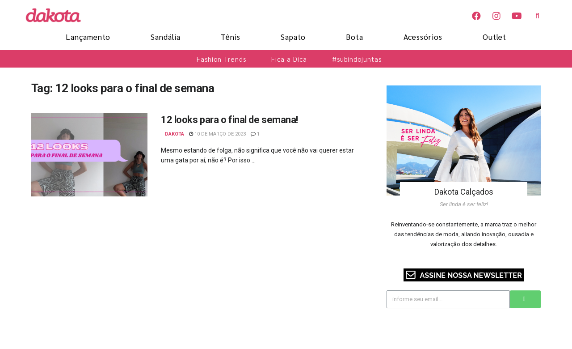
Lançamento (88, 37)
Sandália (166, 37)
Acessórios (423, 37)
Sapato (293, 37)
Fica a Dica (289, 59)
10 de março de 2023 (217, 134)
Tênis (230, 37)
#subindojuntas (357, 59)
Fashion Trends (221, 59)
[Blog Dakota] (58, 15)
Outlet (494, 37)
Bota (354, 37)
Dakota (174, 134)
